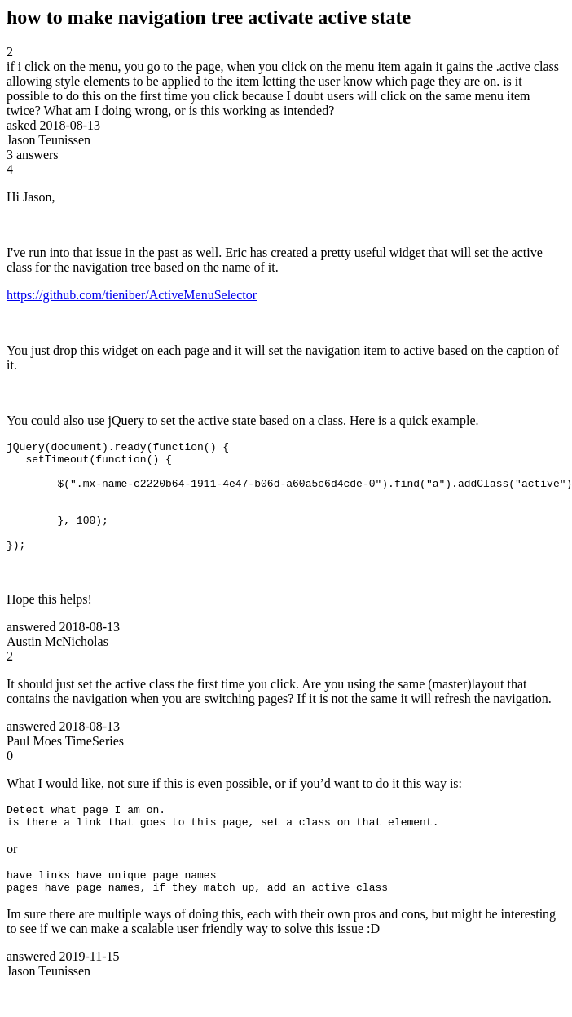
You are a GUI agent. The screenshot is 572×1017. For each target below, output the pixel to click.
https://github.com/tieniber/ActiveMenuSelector (132, 295)
